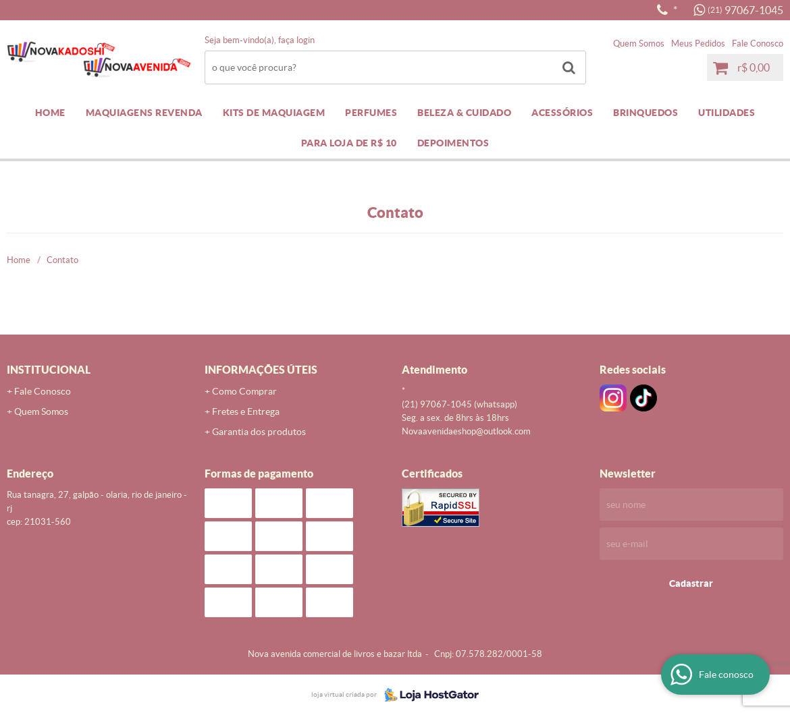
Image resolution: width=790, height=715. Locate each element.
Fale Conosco (757, 43)
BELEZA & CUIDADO (464, 112)
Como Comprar (244, 391)
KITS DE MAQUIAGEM (274, 112)
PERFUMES (371, 112)
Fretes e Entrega (246, 411)
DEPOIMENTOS (453, 143)
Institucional (48, 370)
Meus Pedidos (698, 43)
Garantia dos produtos (259, 431)
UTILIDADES (726, 112)
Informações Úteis (261, 370)
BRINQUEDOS (645, 112)
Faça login (296, 40)
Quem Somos (638, 43)
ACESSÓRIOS (562, 112)
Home (50, 112)
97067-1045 (745, 10)
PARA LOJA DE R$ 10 (349, 143)
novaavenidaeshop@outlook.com (466, 431)
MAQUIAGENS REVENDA (144, 112)
